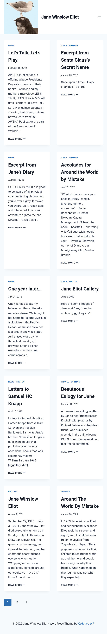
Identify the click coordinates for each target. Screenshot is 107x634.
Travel (65, 382)
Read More (17, 138)
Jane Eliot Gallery (80, 289)
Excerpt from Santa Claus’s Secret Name (75, 60)
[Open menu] (100, 17)
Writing (73, 45)
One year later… (24, 289)
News (11, 45)
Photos (73, 281)
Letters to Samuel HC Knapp (20, 396)
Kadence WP (86, 623)
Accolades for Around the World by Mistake (80, 172)
